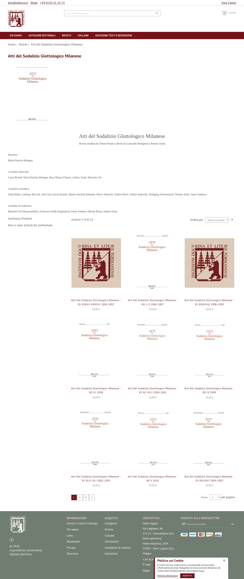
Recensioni (73, 541)
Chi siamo (73, 529)
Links (70, 535)
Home (12, 44)
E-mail (147, 564)
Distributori (112, 541)
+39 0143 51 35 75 (52, 3)
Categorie (111, 523)
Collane (109, 535)
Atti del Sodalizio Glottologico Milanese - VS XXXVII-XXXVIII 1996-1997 (96, 304)
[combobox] (112, 13)
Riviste (23, 44)
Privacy (201, 570)
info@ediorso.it (18, 3)
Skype (34, 3)
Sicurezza (72, 554)
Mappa (147, 553)
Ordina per (196, 220)
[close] (224, 560)
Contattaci (111, 554)
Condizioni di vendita (118, 547)
